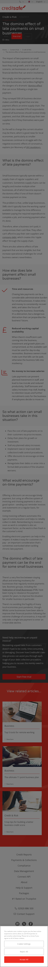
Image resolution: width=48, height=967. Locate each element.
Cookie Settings (24, 944)
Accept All (24, 959)
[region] (24, 946)
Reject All (24, 951)
